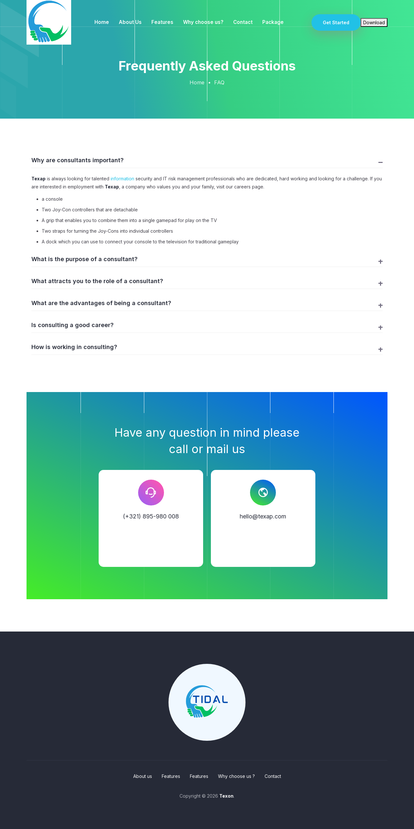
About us (142, 776)
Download (374, 22)
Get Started (336, 22)
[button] (207, 162)
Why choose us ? (236, 776)
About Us (130, 22)
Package (273, 22)
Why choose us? (203, 22)
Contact (243, 22)
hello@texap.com (263, 516)
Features (162, 22)
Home (101, 22)
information (122, 178)
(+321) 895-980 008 (151, 516)
